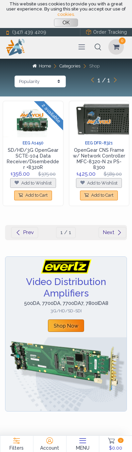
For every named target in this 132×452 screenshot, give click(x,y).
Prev (25, 232)
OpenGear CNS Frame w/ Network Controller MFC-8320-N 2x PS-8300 (99, 158)
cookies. (66, 14)
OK (66, 23)
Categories (69, 65)
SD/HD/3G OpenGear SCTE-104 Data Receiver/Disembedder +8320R (33, 158)
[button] (98, 47)
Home (41, 65)
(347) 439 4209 (25, 32)
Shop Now (66, 326)
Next (112, 232)
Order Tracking (106, 32)
